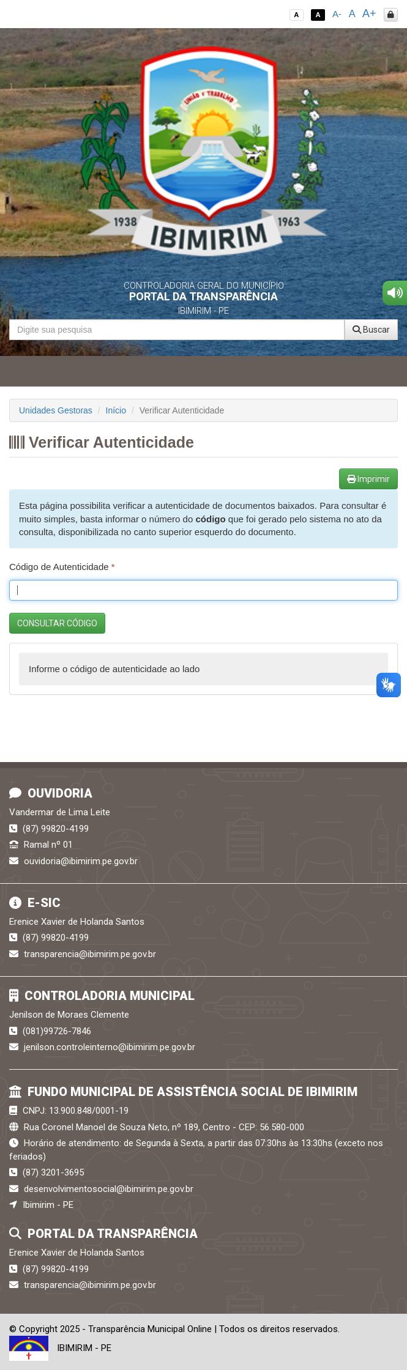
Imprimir (368, 479)
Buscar (371, 330)
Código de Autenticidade (62, 566)
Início (116, 410)
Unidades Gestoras (55, 410)
